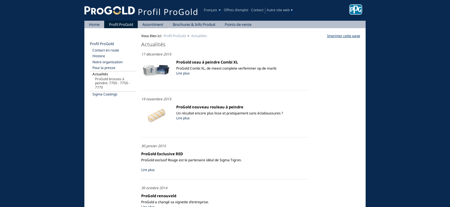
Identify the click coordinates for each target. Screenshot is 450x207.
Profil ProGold (121, 24)
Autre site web (278, 9)
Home (94, 24)
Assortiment (152, 24)
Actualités (100, 74)
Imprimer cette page (343, 35)
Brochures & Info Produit (194, 24)
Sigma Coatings (104, 94)
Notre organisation (107, 62)
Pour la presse (103, 67)
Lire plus (183, 73)
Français (210, 9)
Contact (257, 9)
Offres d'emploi (236, 9)
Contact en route (105, 50)
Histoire (98, 55)
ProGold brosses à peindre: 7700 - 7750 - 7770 (112, 83)
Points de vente (238, 24)
